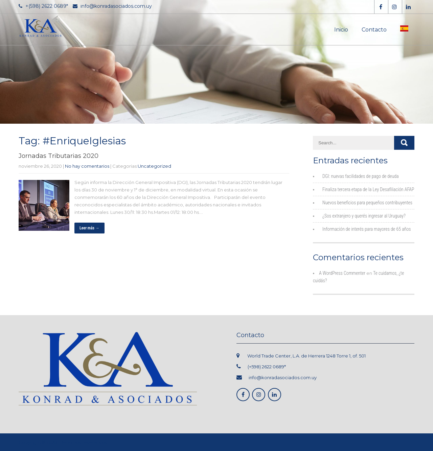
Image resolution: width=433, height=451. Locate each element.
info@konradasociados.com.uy (283, 377)
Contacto (374, 29)
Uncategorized (154, 166)
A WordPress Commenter (342, 273)
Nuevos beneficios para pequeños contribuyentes (367, 202)
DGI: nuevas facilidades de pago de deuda (360, 176)
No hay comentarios (87, 166)
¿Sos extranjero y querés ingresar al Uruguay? (364, 216)
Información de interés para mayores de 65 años (366, 229)
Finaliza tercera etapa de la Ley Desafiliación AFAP (368, 189)
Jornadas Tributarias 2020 (58, 156)
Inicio (341, 29)
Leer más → (89, 228)
